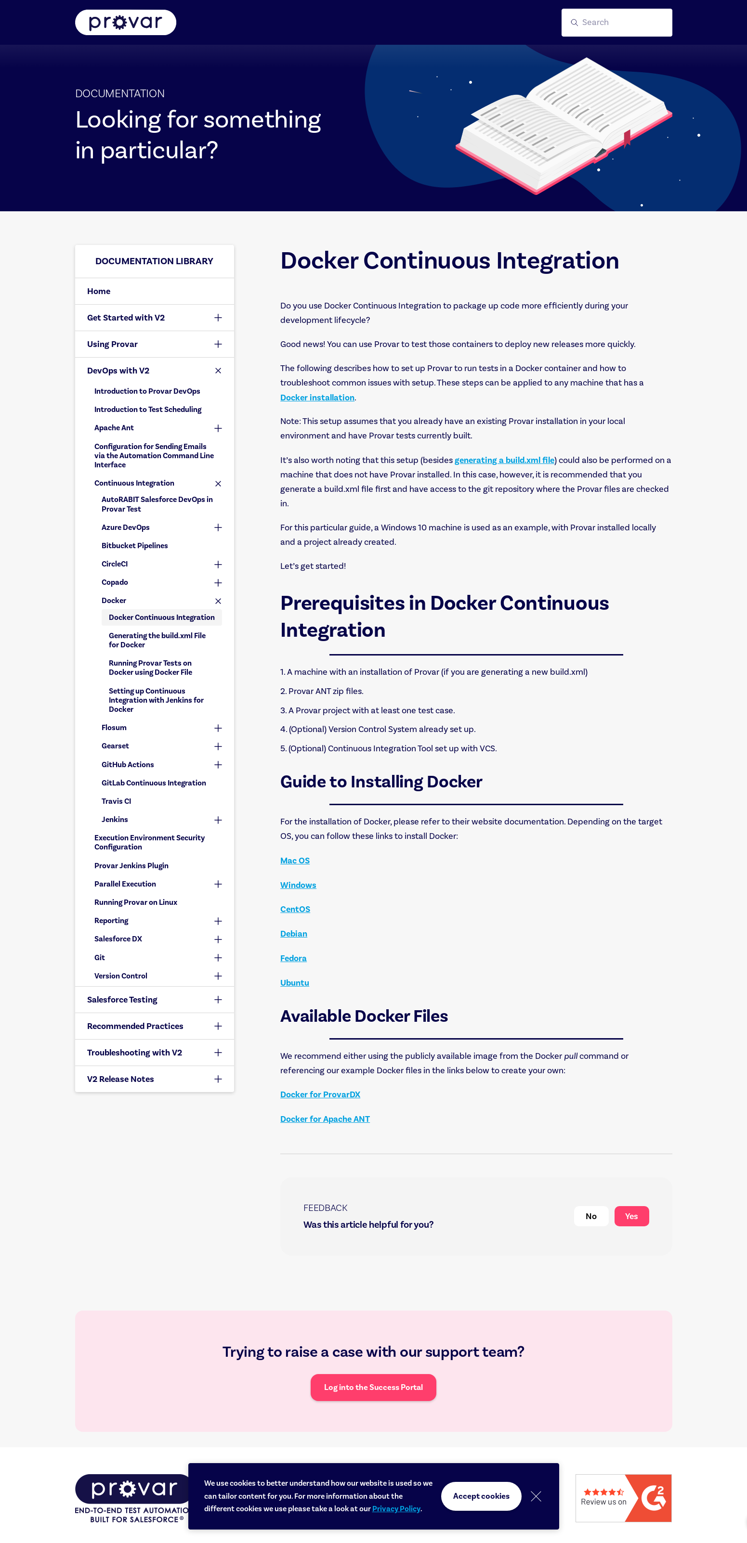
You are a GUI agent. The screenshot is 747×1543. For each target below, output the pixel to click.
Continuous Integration (134, 483)
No (591, 1216)
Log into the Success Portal (373, 1387)
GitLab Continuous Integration (154, 783)
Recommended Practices (135, 1026)
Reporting (111, 921)
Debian (293, 933)
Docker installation (317, 397)
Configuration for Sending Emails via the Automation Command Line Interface (154, 456)
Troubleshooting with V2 (134, 1052)
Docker (114, 600)
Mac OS (295, 860)
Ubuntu (294, 982)
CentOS (295, 909)
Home (98, 291)
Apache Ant (114, 428)
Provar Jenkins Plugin (131, 866)
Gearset (115, 746)
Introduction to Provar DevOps (147, 391)
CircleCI (115, 564)
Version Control (120, 976)
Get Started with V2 (126, 317)
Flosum (114, 728)
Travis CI (116, 801)
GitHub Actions (128, 765)
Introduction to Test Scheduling (147, 409)
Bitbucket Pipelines (135, 546)
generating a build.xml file (504, 460)
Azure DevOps (126, 527)
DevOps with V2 (118, 370)
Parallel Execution (125, 884)
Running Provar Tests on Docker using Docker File (150, 667)
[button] (617, 23)
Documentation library (154, 261)
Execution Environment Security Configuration (149, 842)
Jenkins (115, 819)
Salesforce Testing (122, 999)
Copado (115, 582)
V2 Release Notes (120, 1079)
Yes (631, 1216)
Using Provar (112, 344)
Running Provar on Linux (135, 902)
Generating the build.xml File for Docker (157, 640)
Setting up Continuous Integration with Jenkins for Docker (156, 700)
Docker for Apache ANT (325, 1119)
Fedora (293, 958)
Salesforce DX (118, 939)
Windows (298, 885)
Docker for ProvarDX (320, 1094)
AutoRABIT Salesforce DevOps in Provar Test (157, 504)
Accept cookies (481, 1496)
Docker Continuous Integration (162, 617)
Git (99, 958)
